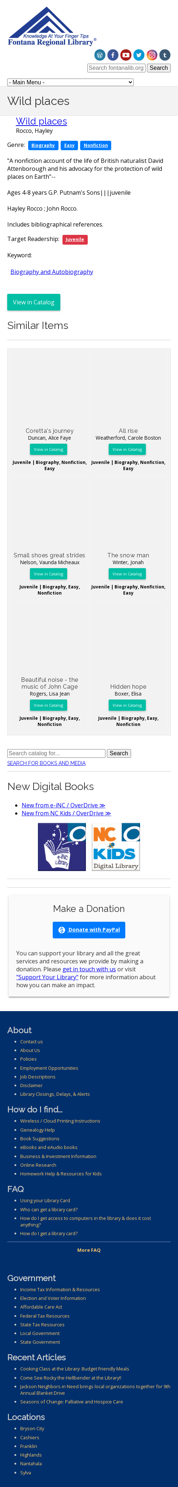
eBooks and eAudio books (49, 1147)
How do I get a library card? (49, 1233)
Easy (69, 145)
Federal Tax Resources (45, 1316)
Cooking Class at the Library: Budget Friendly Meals (74, 1368)
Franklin (28, 1446)
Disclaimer (31, 1085)
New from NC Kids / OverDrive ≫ (66, 813)
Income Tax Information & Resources (60, 1289)
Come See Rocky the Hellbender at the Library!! (70, 1377)
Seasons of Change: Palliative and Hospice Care (71, 1401)
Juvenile (75, 239)
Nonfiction (96, 145)
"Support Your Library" (47, 977)
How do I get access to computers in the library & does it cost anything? (85, 1221)
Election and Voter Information (53, 1298)
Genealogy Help (37, 1130)
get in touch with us (89, 969)
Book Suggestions (40, 1138)
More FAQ (89, 1250)
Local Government (40, 1333)
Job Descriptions (38, 1076)
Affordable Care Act (41, 1307)
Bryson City (32, 1428)
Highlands (31, 1455)
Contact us (31, 1041)
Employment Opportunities (49, 1068)
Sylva (25, 1472)
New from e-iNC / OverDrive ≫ (63, 805)
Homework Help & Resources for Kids (61, 1173)
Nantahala (31, 1463)
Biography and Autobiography (51, 272)
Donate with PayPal (89, 930)
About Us (30, 1050)
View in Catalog (34, 302)
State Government (40, 1342)
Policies (28, 1059)
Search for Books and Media (46, 763)
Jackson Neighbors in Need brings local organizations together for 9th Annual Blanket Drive (95, 1389)
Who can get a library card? (49, 1209)
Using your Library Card (45, 1200)
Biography (43, 145)
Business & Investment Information (58, 1156)
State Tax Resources (42, 1324)
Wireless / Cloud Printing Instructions (60, 1121)
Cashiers (29, 1437)
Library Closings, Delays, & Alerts (55, 1094)
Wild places (41, 121)
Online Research (38, 1165)
